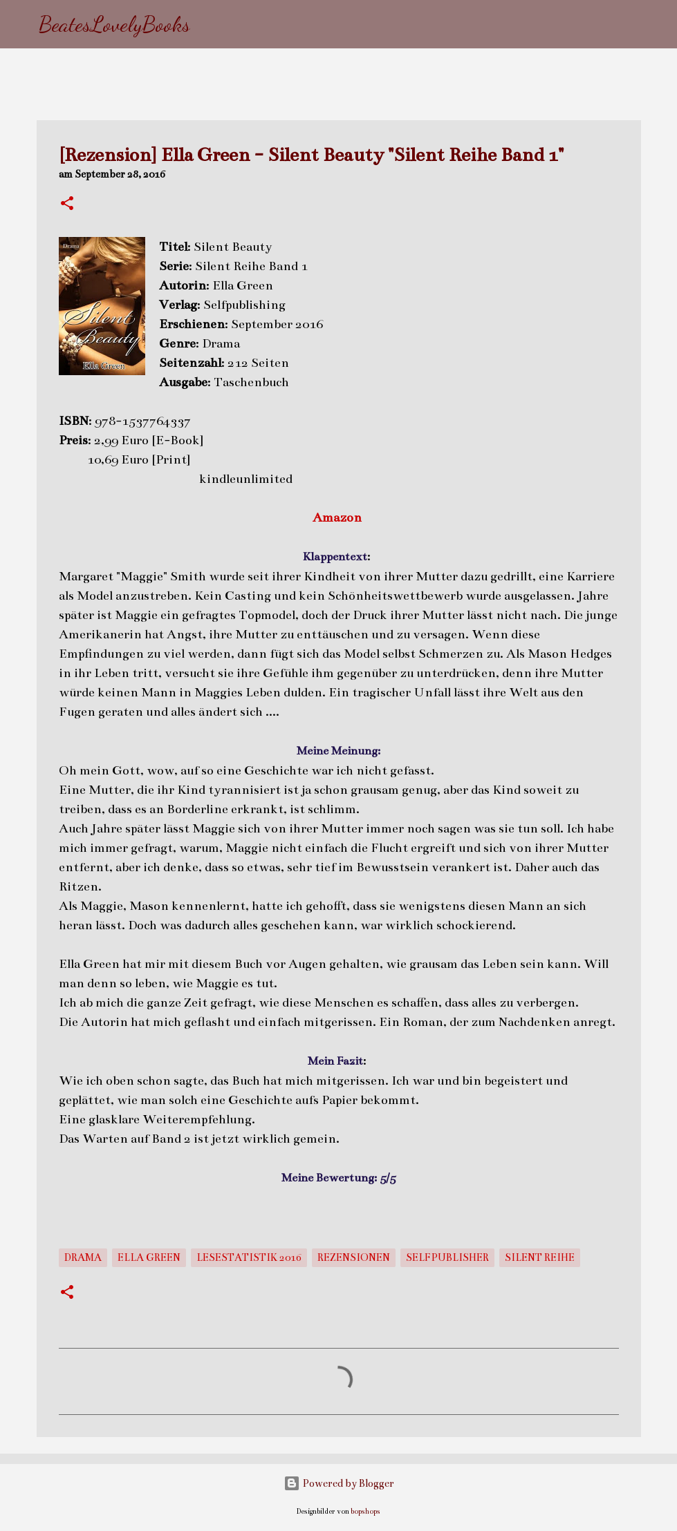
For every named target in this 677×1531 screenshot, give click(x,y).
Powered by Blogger (339, 1483)
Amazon (339, 517)
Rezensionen (353, 1257)
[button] (67, 204)
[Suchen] (209, 24)
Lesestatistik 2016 (249, 1257)
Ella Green (149, 1257)
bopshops (365, 1511)
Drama (83, 1257)
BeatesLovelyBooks (114, 24)
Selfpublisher (447, 1257)
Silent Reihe (540, 1257)
